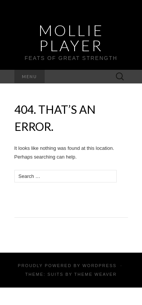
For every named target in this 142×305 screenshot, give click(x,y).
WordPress (100, 265)
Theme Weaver (95, 274)
